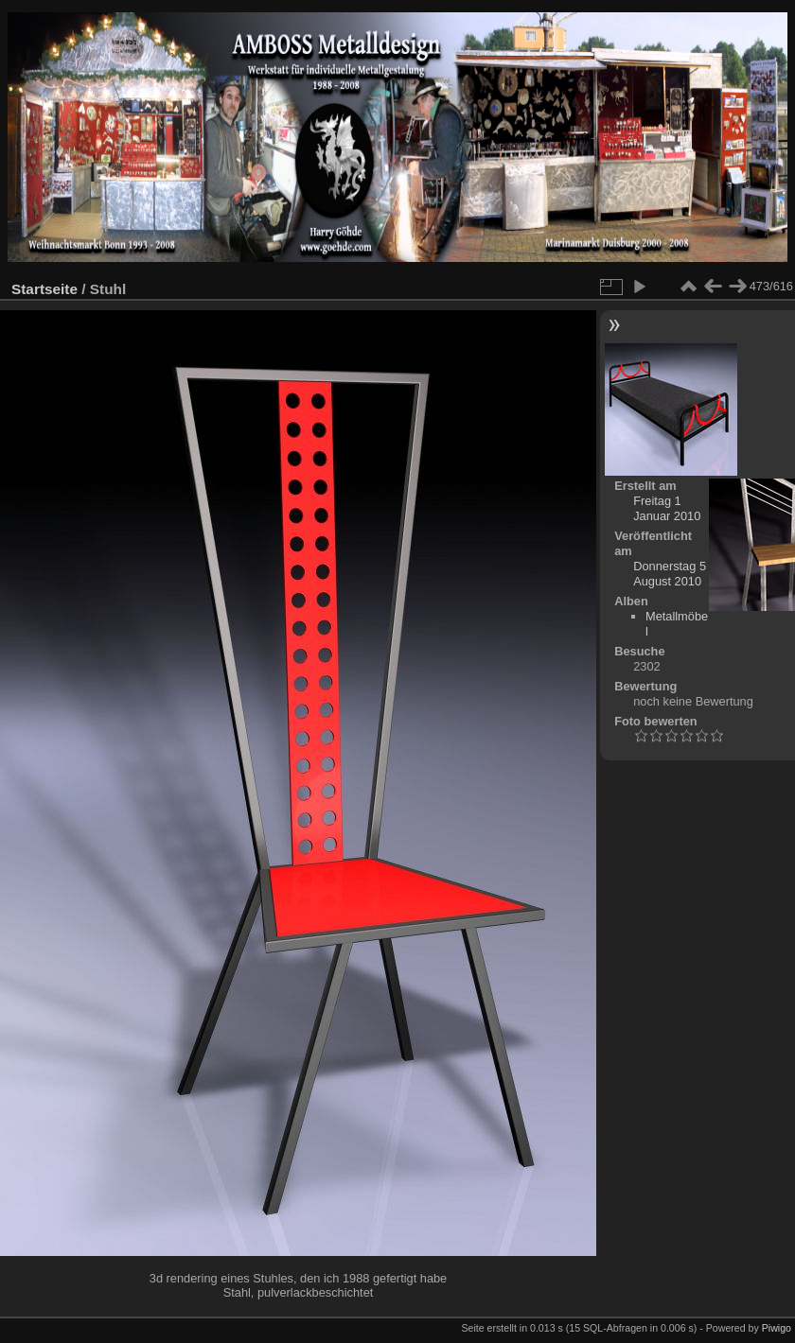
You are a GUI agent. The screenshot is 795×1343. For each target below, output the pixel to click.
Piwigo (776, 1328)
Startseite (44, 289)
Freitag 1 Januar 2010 (666, 508)
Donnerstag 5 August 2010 (669, 573)
